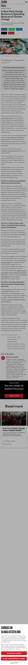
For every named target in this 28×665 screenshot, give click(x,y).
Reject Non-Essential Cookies (14, 659)
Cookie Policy (14, 662)
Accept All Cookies (14, 653)
